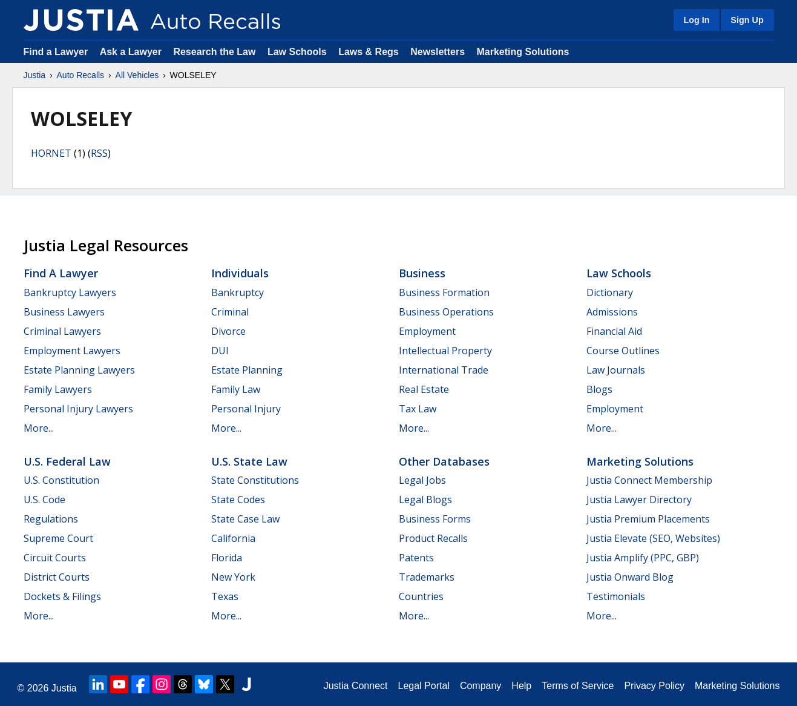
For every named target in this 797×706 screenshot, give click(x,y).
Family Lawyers (58, 389)
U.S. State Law (249, 461)
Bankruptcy (237, 292)
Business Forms (435, 519)
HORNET (51, 153)
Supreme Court (58, 538)
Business (422, 273)
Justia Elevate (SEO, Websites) (653, 538)
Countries (421, 596)
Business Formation (444, 292)
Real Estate (424, 389)
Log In (696, 20)
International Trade (443, 370)
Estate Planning (247, 370)
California (233, 538)
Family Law (235, 389)
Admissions (612, 311)
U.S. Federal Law (67, 461)
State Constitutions (255, 480)
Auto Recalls (81, 75)
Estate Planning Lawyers (79, 370)
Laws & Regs (368, 52)
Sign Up (746, 20)
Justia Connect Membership (649, 480)
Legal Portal (423, 686)
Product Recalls (433, 538)
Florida (226, 557)
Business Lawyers (64, 311)
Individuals (240, 273)
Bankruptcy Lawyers (70, 292)
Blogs (599, 389)
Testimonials (615, 596)
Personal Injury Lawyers (78, 408)
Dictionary (609, 292)
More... (39, 428)
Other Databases (444, 461)
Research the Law (214, 52)
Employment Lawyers (72, 350)
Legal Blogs (425, 499)
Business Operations (446, 311)
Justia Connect (356, 686)
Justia (35, 75)
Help (521, 686)
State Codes (238, 499)
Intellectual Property (445, 350)
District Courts (57, 577)
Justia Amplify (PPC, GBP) (642, 557)
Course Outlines (623, 350)
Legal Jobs (422, 480)
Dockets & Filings (62, 596)
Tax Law (417, 408)
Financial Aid (614, 331)
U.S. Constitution (61, 480)
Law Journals (615, 370)
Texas (224, 596)
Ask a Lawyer (132, 52)
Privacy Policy (654, 686)
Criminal (230, 311)
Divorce (228, 331)
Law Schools (297, 52)
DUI (220, 350)
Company (480, 686)
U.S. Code (44, 499)
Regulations (51, 519)
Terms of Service (578, 686)
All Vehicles (137, 75)
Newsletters (437, 52)
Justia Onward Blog (630, 577)
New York (233, 577)
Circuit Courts (55, 557)
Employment (427, 331)
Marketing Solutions (522, 52)
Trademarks (426, 577)
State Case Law (245, 519)
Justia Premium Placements (648, 519)
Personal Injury (246, 408)
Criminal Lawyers (62, 331)
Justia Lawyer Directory (639, 499)
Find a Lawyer (56, 52)
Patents (416, 557)
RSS (99, 153)
